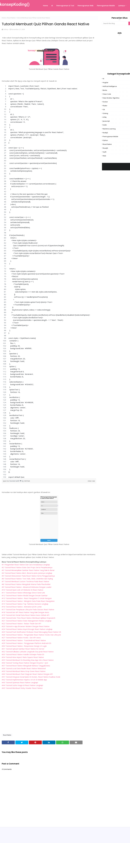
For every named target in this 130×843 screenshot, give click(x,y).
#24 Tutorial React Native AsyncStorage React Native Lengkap (27, 629)
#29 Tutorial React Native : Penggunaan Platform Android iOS (26, 643)
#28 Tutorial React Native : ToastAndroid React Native (24, 640)
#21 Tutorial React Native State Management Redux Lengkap (26, 621)
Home (4, 18)
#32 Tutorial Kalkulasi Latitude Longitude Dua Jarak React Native (28, 651)
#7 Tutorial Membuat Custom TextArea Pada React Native (25, 581)
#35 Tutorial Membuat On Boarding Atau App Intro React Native (28, 660)
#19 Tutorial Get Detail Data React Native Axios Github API (25, 615)
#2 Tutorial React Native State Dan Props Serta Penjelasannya (27, 567)
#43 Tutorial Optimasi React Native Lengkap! (20, 682)
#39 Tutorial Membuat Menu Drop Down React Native (23, 671)
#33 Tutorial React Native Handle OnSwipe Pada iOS (23, 654)
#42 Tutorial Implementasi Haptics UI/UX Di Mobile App (24, 679)
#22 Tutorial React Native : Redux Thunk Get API (21, 623)
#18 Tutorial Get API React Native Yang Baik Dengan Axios (25, 612)
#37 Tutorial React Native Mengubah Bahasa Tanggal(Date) (26, 665)
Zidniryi (5, 29)
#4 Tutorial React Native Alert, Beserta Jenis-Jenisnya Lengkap (27, 573)
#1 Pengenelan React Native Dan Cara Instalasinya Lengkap (26, 564)
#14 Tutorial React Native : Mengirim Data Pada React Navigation (28, 601)
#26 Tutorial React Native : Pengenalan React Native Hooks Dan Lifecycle (31, 635)
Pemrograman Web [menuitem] (85, 5)
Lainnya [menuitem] (121, 5)
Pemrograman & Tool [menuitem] (65, 5)
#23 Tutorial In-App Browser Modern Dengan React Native (25, 626)
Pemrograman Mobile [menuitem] (106, 5)
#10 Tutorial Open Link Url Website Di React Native (22, 590)
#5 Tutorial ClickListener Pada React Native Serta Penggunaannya (28, 576)
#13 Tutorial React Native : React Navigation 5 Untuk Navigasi (27, 598)
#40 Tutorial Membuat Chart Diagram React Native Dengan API (27, 674)
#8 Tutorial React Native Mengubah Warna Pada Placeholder (26, 584)
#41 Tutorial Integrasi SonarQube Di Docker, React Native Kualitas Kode (31, 677)
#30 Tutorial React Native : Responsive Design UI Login (24, 646)
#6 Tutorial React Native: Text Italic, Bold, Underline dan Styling (27, 578)
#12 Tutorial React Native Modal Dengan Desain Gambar (25, 595)
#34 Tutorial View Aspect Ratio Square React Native (23, 657)
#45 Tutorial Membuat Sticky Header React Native (22, 688)
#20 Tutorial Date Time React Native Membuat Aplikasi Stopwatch (28, 618)
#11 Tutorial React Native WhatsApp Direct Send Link (23, 592)
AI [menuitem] (52, 5)
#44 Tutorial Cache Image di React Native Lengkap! (22, 685)
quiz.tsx (6, 481)
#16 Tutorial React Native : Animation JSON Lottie (22, 607)
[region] (49, 281)
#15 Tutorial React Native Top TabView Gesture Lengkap (25, 604)
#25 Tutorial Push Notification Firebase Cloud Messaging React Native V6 (31, 632)
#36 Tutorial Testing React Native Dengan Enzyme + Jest (25, 663)
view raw (91, 481)
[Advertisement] (49, 715)
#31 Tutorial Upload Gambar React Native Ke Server (23, 649)
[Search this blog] (115, 23)
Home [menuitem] (45, 5)
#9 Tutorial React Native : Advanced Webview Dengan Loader (27, 587)
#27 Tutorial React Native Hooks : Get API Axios (21, 637)
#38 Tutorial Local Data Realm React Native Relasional (24, 668)
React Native (11, 18)
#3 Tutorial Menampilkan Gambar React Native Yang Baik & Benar (28, 570)
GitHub (27, 481)
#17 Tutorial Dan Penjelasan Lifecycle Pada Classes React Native (28, 609)
